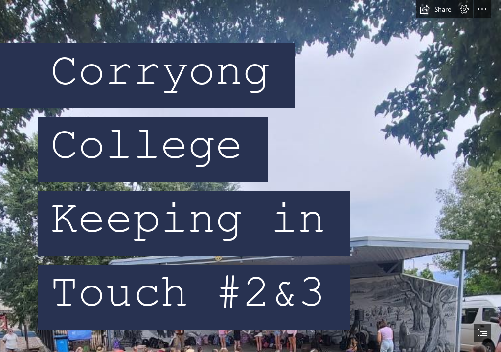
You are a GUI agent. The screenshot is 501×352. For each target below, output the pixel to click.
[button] (435, 9)
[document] (250, 176)
